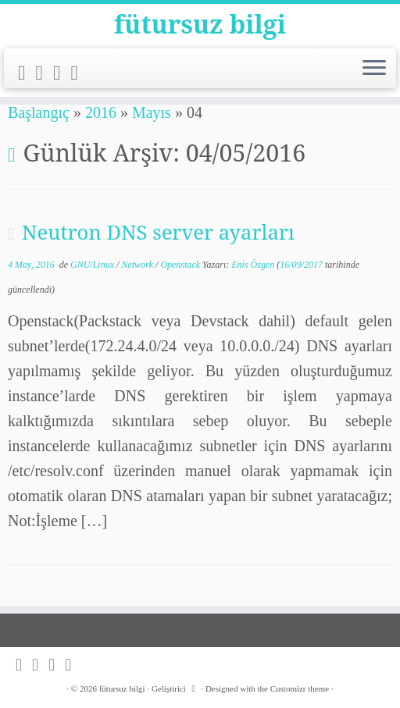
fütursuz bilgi (200, 24)
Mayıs (151, 112)
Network (138, 264)
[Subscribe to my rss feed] (27, 73)
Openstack (181, 264)
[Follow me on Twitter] (45, 73)
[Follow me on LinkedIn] (80, 73)
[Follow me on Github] (62, 73)
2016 (100, 112)
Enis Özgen (252, 264)
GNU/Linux (93, 264)
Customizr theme (299, 688)
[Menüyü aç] (374, 68)
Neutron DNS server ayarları (158, 232)
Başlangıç (39, 112)
